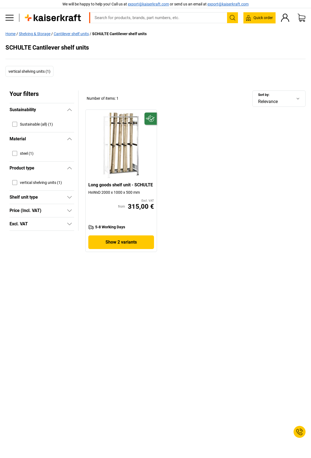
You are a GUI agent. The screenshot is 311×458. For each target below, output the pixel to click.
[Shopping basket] (301, 18)
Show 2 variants (121, 242)
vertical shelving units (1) (29, 71)
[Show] (69, 197)
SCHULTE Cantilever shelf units (119, 34)
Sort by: (263, 94)
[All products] (9, 18)
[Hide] (69, 110)
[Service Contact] (300, 432)
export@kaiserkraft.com (228, 4)
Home (10, 34)
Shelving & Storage (34, 34)
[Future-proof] (150, 119)
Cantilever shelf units (71, 34)
